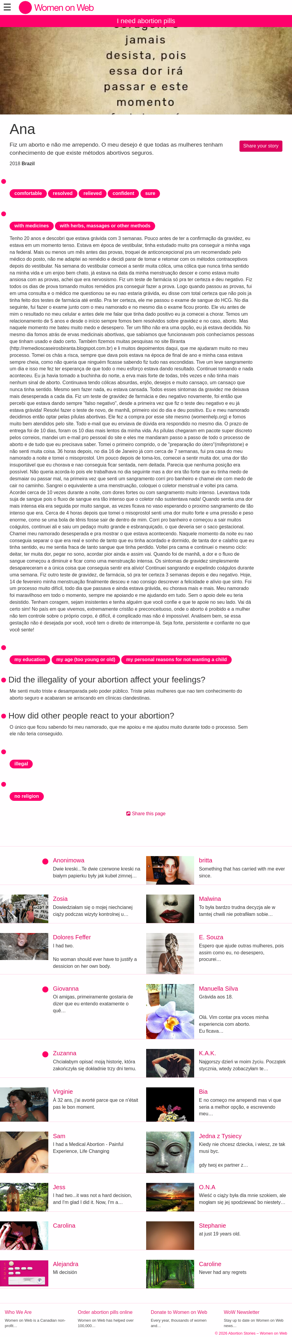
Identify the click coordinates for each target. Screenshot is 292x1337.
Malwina (210, 898)
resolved (63, 193)
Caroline (210, 1264)
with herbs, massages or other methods (105, 225)
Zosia (60, 898)
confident (123, 193)
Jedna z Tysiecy (220, 1136)
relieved (92, 193)
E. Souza (211, 937)
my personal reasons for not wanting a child (176, 659)
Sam (59, 1136)
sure (150, 193)
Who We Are (18, 1312)
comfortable (28, 193)
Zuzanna (65, 1053)
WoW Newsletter (242, 1312)
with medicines (31, 225)
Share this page (146, 813)
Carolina (64, 1225)
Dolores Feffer (72, 937)
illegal (21, 763)
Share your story (260, 145)
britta (205, 860)
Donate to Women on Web (179, 1312)
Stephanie (212, 1225)
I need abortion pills (146, 21)
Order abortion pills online (105, 1312)
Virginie (63, 1091)
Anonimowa (69, 860)
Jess (59, 1187)
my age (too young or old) (85, 659)
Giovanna (66, 988)
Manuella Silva (218, 988)
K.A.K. (207, 1053)
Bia (203, 1091)
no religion (26, 796)
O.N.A (207, 1187)
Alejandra (66, 1264)
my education (29, 659)
